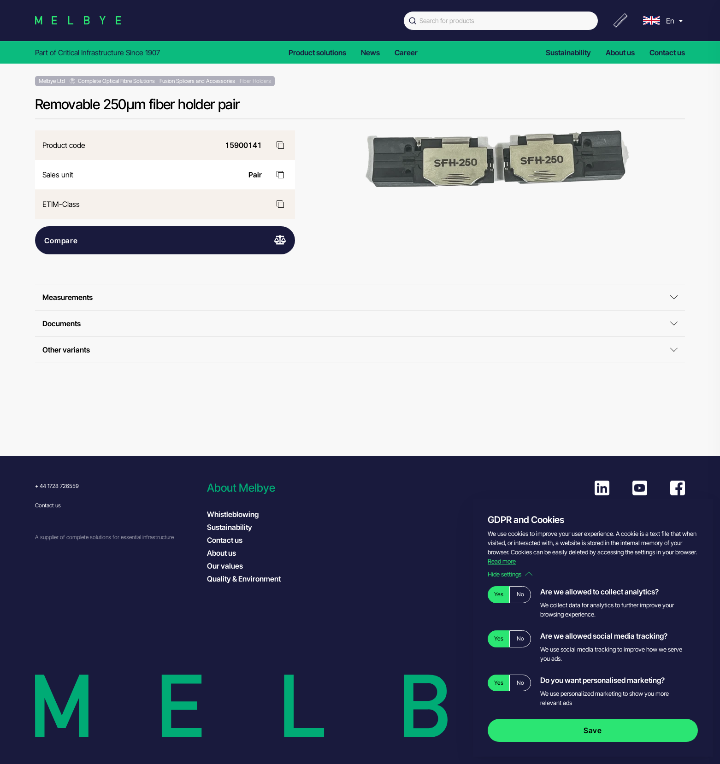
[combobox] (500, 20)
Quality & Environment (244, 578)
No (520, 594)
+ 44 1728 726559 (57, 485)
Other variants (360, 349)
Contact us (667, 52)
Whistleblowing (233, 514)
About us (620, 52)
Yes (498, 594)
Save (593, 730)
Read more (502, 561)
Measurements (360, 297)
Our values (225, 565)
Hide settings (510, 574)
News (370, 52)
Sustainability (568, 52)
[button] (288, 488)
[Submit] (411, 20)
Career (406, 52)
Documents (360, 323)
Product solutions (317, 52)
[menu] (662, 20)
